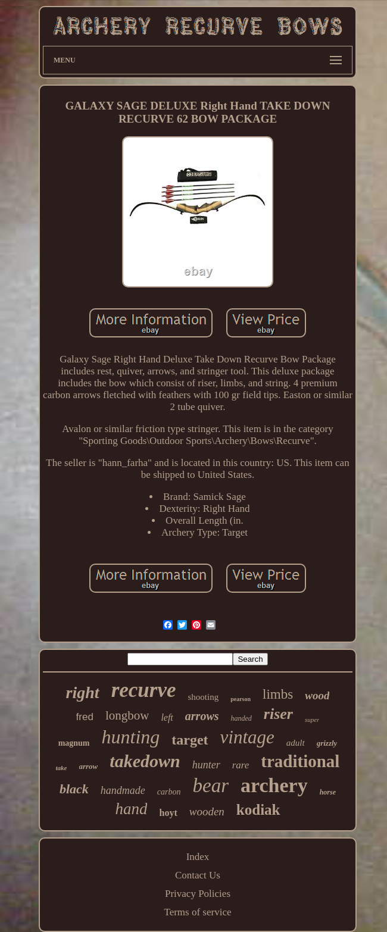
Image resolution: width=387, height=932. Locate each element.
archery (274, 785)
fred (84, 717)
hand (131, 809)
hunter (206, 765)
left (167, 717)
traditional (300, 761)
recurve (143, 690)
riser (278, 714)
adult (295, 743)
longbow (127, 715)
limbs (278, 694)
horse (328, 792)
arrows (202, 716)
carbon (169, 791)
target (189, 740)
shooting (203, 697)
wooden (206, 811)
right (82, 692)
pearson (240, 699)
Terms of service (197, 912)
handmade (123, 790)
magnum (74, 743)
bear (211, 785)
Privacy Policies (197, 893)
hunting (131, 737)
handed (241, 718)
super (312, 719)
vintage (247, 737)
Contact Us (197, 875)
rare (240, 765)
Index (198, 856)
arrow (88, 766)
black (74, 788)
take (61, 767)
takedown (145, 761)
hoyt (168, 813)
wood (317, 695)
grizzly (327, 743)
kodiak (258, 810)
